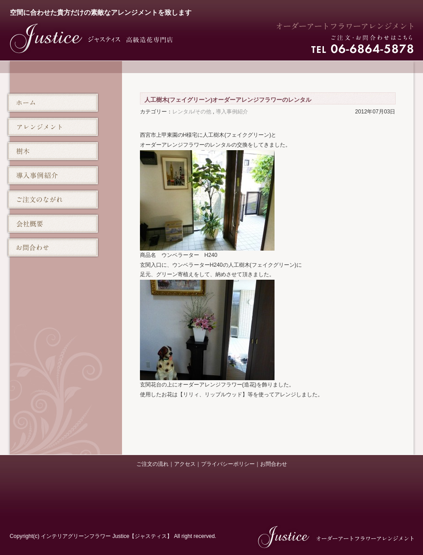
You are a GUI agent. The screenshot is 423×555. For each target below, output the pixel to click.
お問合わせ (273, 464)
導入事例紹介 (232, 111)
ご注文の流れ (152, 464)
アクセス (185, 464)
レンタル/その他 (191, 111)
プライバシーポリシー (228, 464)
